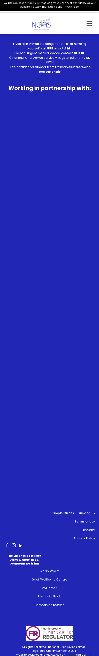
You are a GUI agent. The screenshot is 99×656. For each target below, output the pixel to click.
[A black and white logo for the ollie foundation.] (30, 437)
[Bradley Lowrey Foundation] (30, 398)
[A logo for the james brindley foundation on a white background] (69, 358)
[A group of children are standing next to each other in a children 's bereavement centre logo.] (69, 437)
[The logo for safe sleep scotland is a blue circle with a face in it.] (69, 398)
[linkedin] (21, 546)
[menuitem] (49, 571)
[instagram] (14, 546)
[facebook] (7, 546)
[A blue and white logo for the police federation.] (30, 477)
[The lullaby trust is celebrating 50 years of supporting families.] (30, 358)
